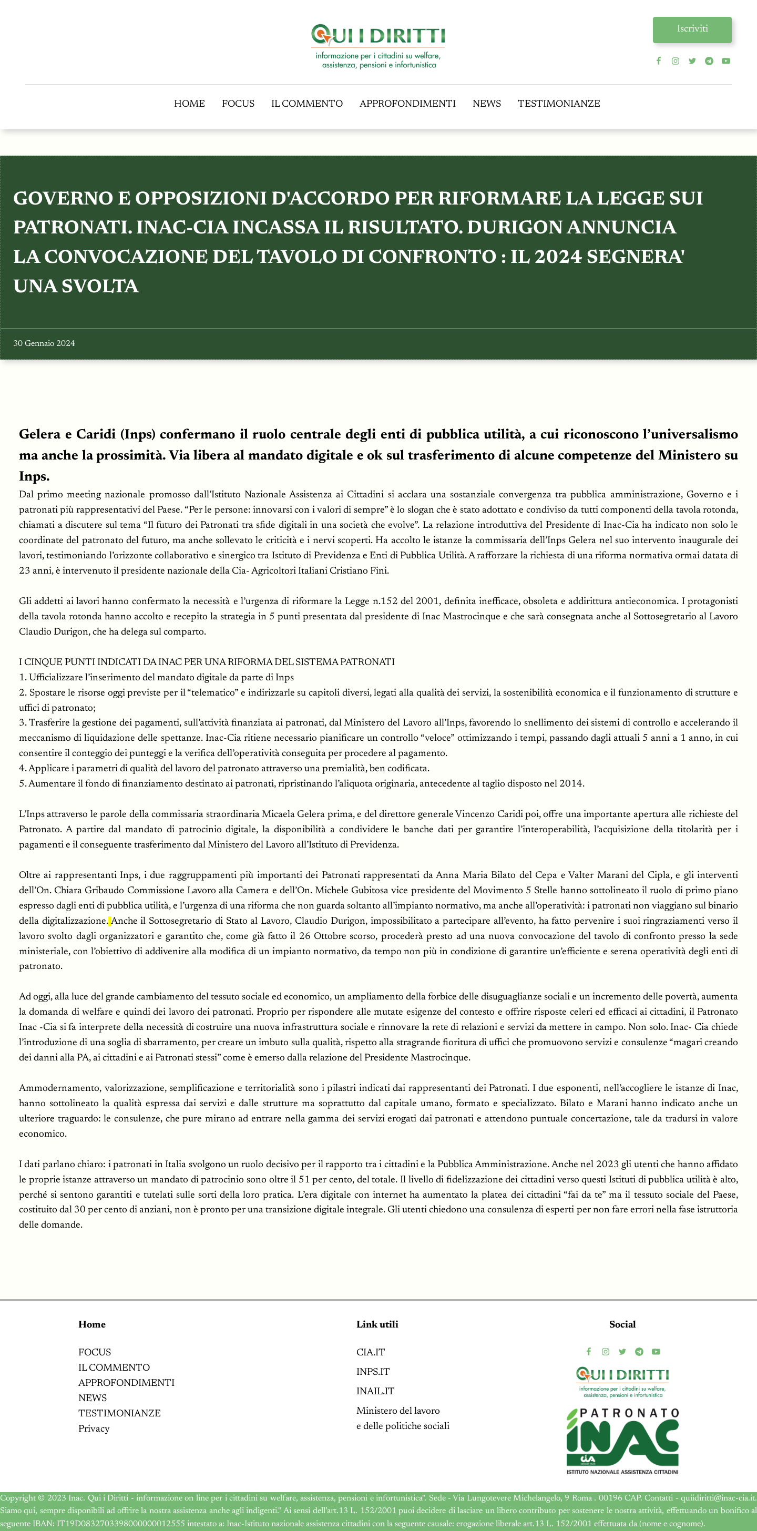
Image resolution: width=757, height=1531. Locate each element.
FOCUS (238, 104)
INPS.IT (373, 1372)
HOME (189, 104)
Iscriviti (692, 29)
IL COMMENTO (307, 104)
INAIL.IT (375, 1392)
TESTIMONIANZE (559, 104)
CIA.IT (370, 1353)
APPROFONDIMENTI (408, 104)
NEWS (487, 104)
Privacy (94, 1429)
